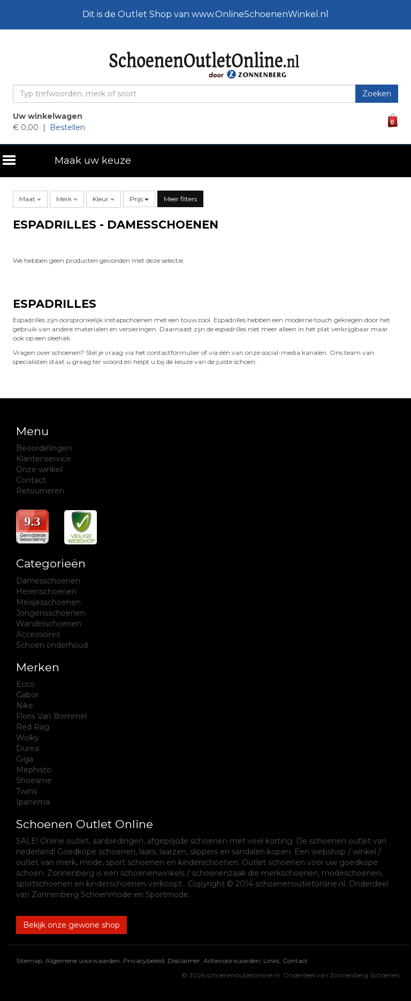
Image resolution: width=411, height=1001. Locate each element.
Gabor (27, 695)
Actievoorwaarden (231, 961)
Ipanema (33, 802)
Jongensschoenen (50, 613)
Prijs (139, 199)
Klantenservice (43, 459)
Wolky (27, 737)
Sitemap (29, 961)
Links (271, 961)
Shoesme (34, 780)
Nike (24, 705)
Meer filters (180, 199)
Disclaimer (184, 961)
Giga (24, 759)
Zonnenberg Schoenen (365, 975)
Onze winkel (39, 469)
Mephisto (33, 770)
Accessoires (38, 634)
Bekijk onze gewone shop (71, 925)
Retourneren (40, 491)
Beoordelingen (44, 448)
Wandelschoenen (48, 623)
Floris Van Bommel (51, 716)
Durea (27, 748)
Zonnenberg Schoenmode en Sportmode (110, 894)
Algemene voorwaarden (82, 961)
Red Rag (32, 727)
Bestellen (67, 127)
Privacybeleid (143, 961)
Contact (31, 480)
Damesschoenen (48, 581)
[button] (30, 199)
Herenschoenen (46, 591)
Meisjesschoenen (48, 602)
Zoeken (376, 93)
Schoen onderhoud (52, 645)
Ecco (25, 684)
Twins (26, 791)
